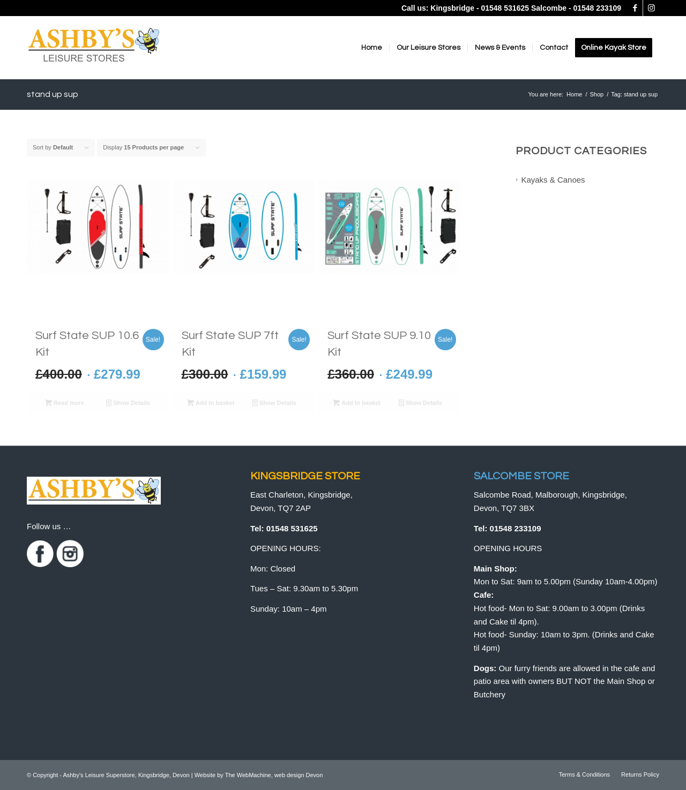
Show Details (128, 402)
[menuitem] (371, 47)
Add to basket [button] (211, 402)
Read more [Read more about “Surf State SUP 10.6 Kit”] (64, 402)
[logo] (94, 50)
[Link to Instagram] (651, 8)
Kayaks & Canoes (553, 179)
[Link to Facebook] (635, 8)
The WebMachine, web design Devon (274, 775)
